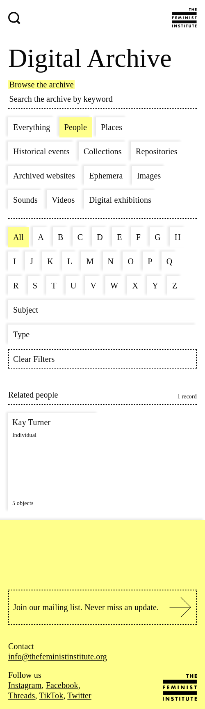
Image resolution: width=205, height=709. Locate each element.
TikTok (51, 695)
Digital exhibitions (120, 199)
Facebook (62, 685)
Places (111, 127)
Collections (103, 151)
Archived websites (44, 175)
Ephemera (106, 175)
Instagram (24, 685)
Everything (31, 127)
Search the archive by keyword (61, 98)
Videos (63, 199)
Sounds (25, 199)
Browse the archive (41, 84)
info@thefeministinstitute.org (57, 656)
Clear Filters (34, 359)
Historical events (41, 151)
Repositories (157, 151)
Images (149, 175)
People (75, 127)
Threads (21, 695)
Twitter (79, 695)
